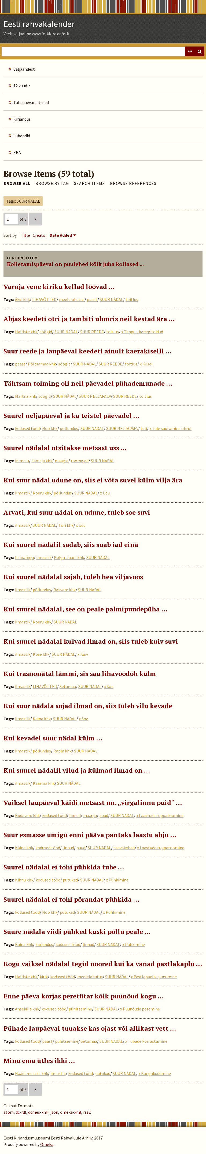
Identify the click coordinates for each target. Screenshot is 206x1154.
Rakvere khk (64, 589)
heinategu (24, 557)
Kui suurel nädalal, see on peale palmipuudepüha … (85, 609)
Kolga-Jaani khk (69, 557)
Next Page (35, 219)
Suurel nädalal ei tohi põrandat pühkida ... (71, 899)
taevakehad (124, 847)
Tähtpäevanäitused (31, 102)
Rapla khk (62, 751)
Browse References (133, 183)
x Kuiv (83, 654)
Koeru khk (42, 493)
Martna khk (25, 396)
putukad (70, 880)
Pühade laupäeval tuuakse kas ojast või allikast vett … (89, 1028)
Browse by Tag (52, 183)
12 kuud (20, 85)
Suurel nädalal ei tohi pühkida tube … (63, 867)
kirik (44, 976)
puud (103, 815)
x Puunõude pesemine (140, 1009)
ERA (17, 152)
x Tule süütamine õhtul (170, 428)
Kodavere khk (27, 815)
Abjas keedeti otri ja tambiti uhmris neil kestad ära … (89, 318)
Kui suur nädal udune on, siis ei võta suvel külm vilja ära (92, 480)
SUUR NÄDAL (111, 299)
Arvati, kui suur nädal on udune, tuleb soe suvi (76, 512)
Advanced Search (190, 51)
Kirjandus (22, 119)
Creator (40, 235)
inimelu (22, 460)
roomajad (80, 460)
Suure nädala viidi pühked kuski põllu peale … (76, 931)
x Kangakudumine (154, 1073)
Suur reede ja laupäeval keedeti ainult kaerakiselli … (87, 351)
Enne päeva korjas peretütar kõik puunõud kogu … (83, 996)
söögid (46, 331)
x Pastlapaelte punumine (154, 976)
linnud (75, 815)
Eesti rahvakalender (39, 24)
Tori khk (65, 525)
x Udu (105, 493)
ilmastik (22, 493)
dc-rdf (21, 1112)
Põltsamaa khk (42, 364)
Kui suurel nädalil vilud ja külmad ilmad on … (76, 770)
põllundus (69, 428)
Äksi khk (22, 299)
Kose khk (41, 654)
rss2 (87, 1112)
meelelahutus (71, 299)
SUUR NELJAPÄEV (95, 396)
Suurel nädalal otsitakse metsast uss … (65, 447)
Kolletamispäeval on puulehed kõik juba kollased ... (75, 264)
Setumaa (68, 686)
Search (199, 51)
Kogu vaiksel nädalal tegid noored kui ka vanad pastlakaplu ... (102, 963)
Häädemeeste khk (31, 1073)
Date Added (61, 235)
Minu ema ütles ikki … (39, 1060)
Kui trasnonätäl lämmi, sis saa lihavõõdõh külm (79, 673)
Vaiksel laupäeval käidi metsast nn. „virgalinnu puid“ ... (92, 802)
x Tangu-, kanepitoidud (142, 331)
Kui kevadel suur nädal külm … (52, 738)
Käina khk (42, 718)
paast (92, 299)
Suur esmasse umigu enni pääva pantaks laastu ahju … (89, 834)
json (54, 1112)
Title (25, 235)
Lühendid (21, 135)
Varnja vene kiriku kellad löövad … (59, 286)
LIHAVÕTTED (44, 299)
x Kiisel (146, 364)
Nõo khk (49, 428)
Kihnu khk (24, 880)
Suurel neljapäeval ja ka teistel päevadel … (71, 415)
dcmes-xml (38, 1112)
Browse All (16, 183)
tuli (144, 428)
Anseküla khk (27, 1009)
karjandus (44, 944)
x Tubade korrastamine (146, 1041)
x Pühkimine (117, 880)
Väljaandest (24, 69)
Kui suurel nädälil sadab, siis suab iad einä (70, 544)
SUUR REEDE (92, 331)
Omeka (46, 1144)
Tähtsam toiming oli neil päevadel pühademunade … (87, 383)
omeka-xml (70, 1112)
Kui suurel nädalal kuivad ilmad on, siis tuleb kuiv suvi (90, 641)
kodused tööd (27, 428)
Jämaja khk (41, 460)
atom (8, 1112)
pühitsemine (80, 1009)
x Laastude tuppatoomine (159, 815)
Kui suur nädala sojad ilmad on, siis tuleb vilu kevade (87, 705)
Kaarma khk (44, 783)
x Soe (108, 686)
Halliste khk (26, 331)
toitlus (132, 299)
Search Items (89, 183)
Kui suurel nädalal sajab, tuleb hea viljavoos (73, 576)
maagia (61, 460)
